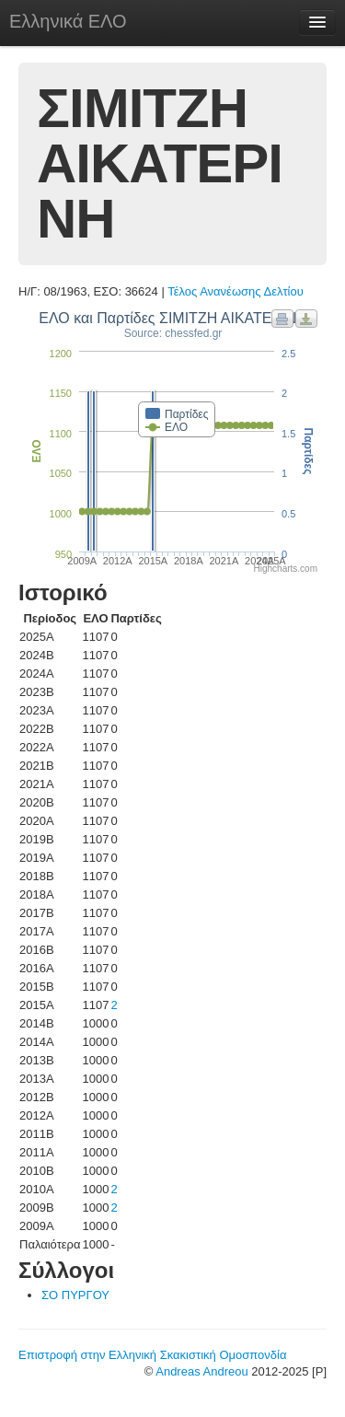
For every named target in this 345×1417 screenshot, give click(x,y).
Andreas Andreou (201, 1371)
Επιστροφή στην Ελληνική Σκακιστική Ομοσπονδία (152, 1355)
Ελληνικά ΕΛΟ (68, 21)
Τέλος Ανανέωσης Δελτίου (235, 291)
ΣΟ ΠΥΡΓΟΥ (75, 1295)
